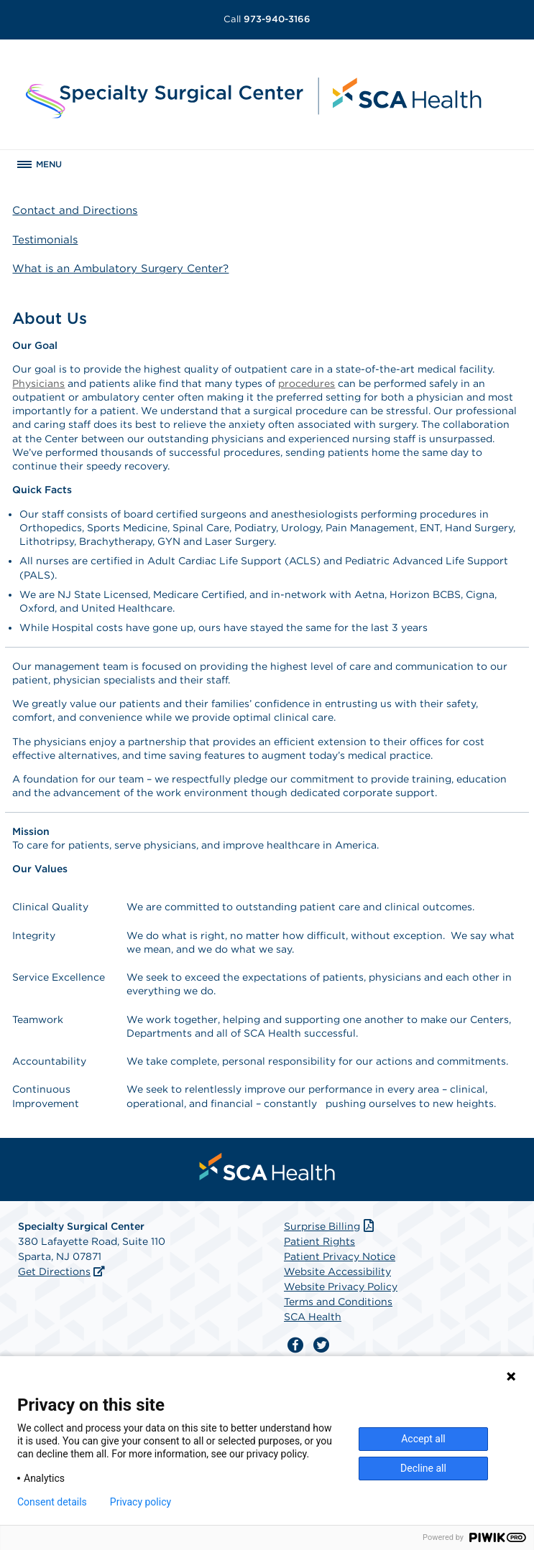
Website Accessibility (337, 1271)
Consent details (52, 1502)
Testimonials (45, 239)
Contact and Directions (74, 210)
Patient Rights (319, 1241)
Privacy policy (140, 1502)
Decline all (423, 1468)
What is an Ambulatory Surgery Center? (120, 268)
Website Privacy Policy (340, 1286)
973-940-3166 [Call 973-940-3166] (267, 19)
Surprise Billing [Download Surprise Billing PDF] (330, 1226)
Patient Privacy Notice (339, 1256)
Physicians (38, 383)
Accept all (423, 1438)
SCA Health (312, 1316)
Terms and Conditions (338, 1301)
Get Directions (54, 1271)
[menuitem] (267, 1166)
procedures (306, 383)
